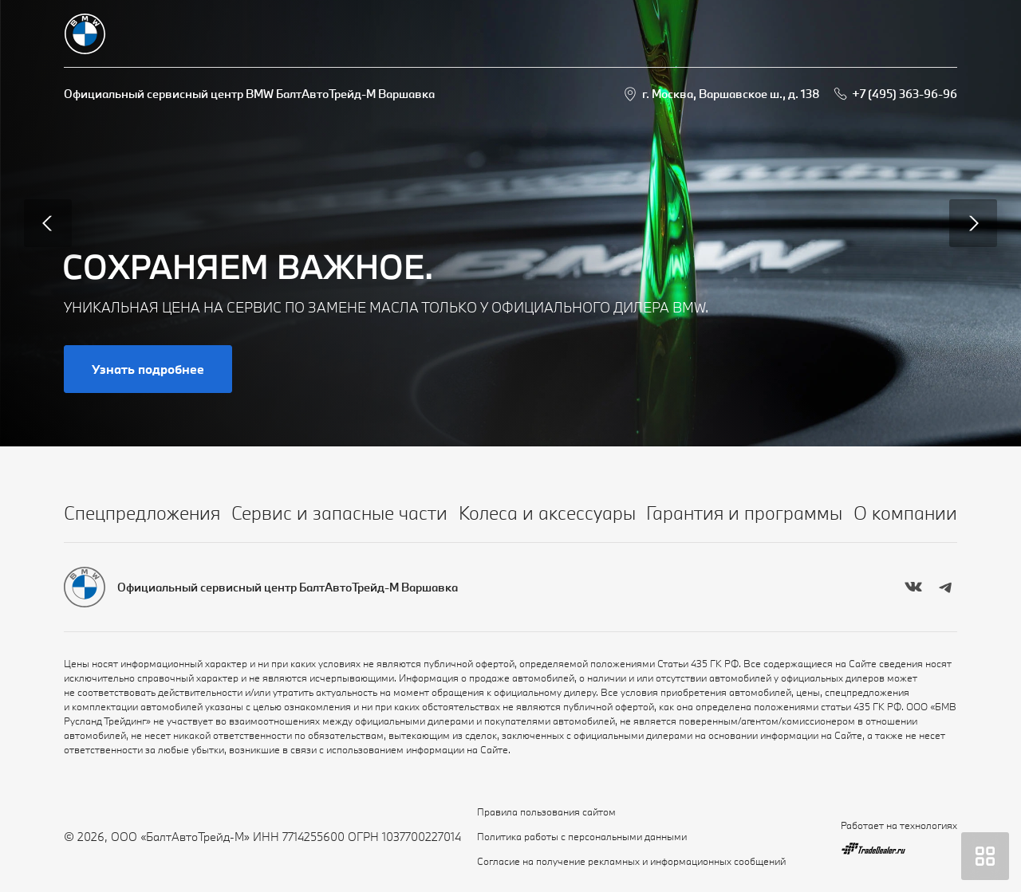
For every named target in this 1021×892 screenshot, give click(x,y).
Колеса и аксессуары (547, 513)
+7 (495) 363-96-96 (904, 93)
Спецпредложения (142, 513)
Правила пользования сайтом (546, 811)
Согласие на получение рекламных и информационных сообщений (631, 861)
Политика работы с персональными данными (582, 836)
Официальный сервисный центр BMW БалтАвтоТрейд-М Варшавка (249, 93)
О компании (905, 513)
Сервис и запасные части (339, 513)
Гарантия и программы (744, 513)
